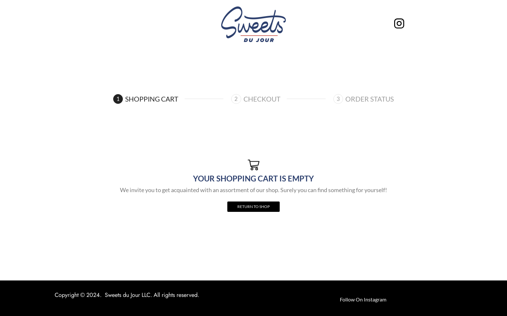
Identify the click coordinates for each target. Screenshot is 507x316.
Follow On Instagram (363, 299)
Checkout (261, 99)
